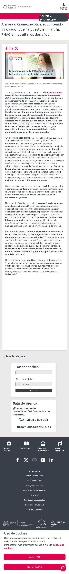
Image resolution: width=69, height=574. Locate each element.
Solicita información (34, 476)
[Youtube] (42, 460)
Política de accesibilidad (34, 500)
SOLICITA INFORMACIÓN (48, 18)
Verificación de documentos (34, 490)
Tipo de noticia (23, 379)
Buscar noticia (27, 367)
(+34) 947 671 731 (34, 481)
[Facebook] (7, 48)
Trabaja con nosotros (34, 486)
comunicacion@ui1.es (34, 427)
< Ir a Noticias (14, 356)
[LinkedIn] (12, 48)
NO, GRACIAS (34, 567)
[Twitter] (17, 48)
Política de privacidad (34, 505)
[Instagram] (34, 460)
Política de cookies (34, 510)
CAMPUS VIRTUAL (63, 7)
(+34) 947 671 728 (33, 420)
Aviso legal (34, 495)
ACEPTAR (35, 557)
